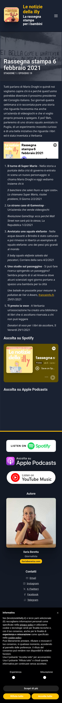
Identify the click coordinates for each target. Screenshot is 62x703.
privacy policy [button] (27, 624)
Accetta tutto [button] (45, 696)
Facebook (32, 594)
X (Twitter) (33, 588)
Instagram (33, 583)
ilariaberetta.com (31, 561)
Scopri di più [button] (31, 688)
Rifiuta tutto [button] (16, 696)
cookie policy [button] (14, 637)
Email (33, 578)
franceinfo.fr (46, 295)
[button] (57, 612)
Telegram (32, 599)
